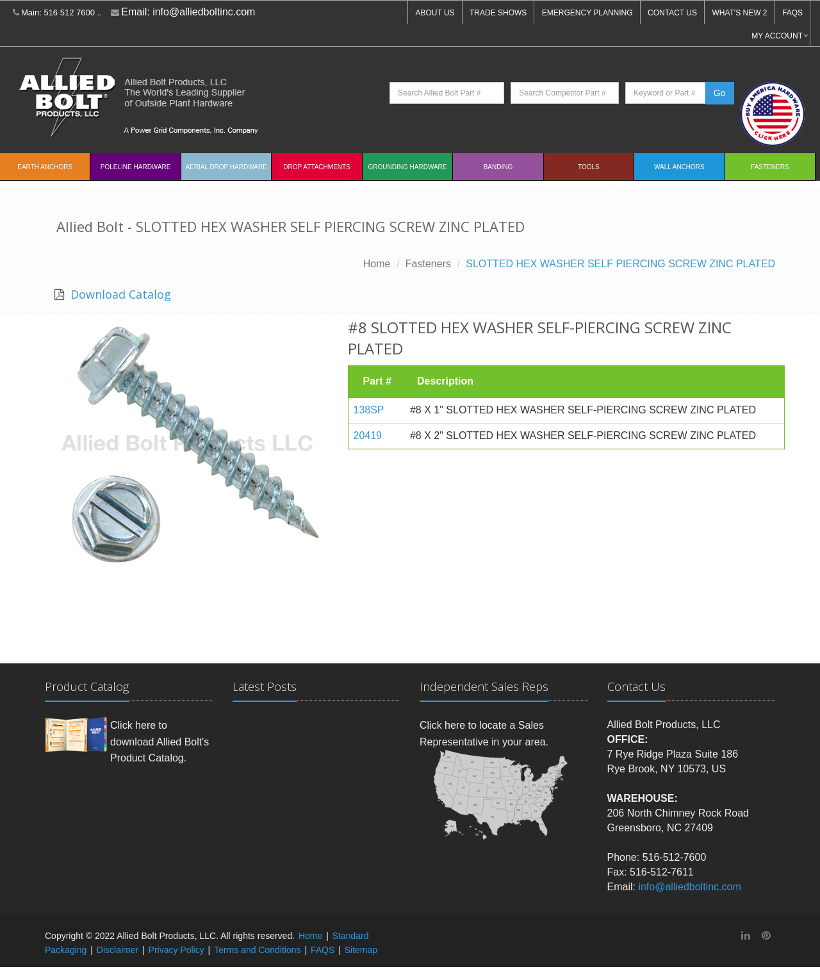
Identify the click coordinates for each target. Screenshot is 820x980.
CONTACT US (672, 12)
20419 (368, 435)
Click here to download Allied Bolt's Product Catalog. (159, 741)
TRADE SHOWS (498, 12)
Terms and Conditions (257, 950)
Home (377, 263)
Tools (589, 166)
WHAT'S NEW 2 (739, 12)
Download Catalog (119, 294)
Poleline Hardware (136, 166)
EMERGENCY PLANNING (587, 12)
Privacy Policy (176, 950)
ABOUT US (434, 12)
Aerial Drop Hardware (225, 166)
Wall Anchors (679, 166)
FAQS (792, 12)
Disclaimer (117, 950)
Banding (498, 166)
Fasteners (770, 166)
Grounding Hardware (407, 166)
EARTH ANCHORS (44, 166)
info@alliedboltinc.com (203, 11)
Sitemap (361, 950)
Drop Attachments (316, 166)
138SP (369, 409)
